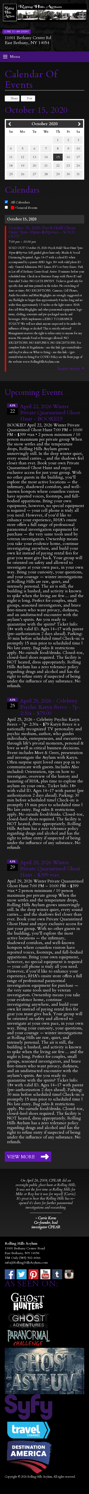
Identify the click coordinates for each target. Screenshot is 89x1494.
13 (34, 157)
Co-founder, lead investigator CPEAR (45, 1224)
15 (58, 157)
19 (22, 165)
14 (46, 157)
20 (34, 165)
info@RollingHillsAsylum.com (26, 1262)
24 (78, 165)
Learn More (68, 369)
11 (11, 157)
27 (34, 174)
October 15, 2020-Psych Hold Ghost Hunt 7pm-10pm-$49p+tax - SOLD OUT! (42, 232)
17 (78, 157)
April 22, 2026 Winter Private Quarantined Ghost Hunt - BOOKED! (50, 412)
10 (78, 148)
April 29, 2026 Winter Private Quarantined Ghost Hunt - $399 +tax (50, 868)
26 (22, 174)
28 (46, 174)
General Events (24, 208)
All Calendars (20, 202)
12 (22, 157)
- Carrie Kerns (45, 1218)
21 (46, 165)
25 (11, 174)
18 (11, 165)
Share (12, 98)
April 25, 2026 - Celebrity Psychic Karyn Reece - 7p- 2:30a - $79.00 (50, 707)
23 (68, 165)
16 (68, 157)
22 (58, 165)
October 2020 (44, 124)
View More (21, 1157)
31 (78, 174)
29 (58, 174)
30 (68, 174)
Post (27, 98)
